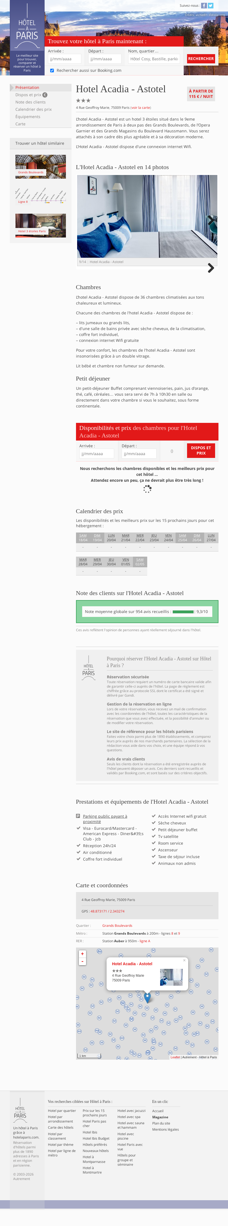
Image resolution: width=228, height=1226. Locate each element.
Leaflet (175, 1073)
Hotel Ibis (90, 1148)
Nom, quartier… (143, 51)
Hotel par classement (57, 1151)
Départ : (95, 51)
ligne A (145, 956)
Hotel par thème (60, 1160)
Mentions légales (165, 1145)
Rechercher (201, 58)
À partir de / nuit (201, 93)
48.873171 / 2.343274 (108, 927)
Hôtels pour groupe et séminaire (127, 1176)
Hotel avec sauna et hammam (131, 1141)
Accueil (157, 1126)
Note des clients (30, 102)
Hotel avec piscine (126, 1151)
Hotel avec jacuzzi (132, 1126)
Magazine (160, 1133)
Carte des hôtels (60, 1143)
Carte (20, 123)
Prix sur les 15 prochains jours (95, 1128)
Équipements (27, 116)
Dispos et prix (31, 95)
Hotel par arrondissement (60, 1134)
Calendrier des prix (33, 109)
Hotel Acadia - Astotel (132, 979)
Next (210, 225)
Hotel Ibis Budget (96, 1154)
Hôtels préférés (95, 1160)
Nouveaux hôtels (96, 1166)
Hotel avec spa (129, 1132)
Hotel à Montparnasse (94, 1175)
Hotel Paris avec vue (130, 1162)
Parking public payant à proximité (105, 835)
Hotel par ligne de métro (62, 1168)
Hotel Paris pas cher (94, 1139)
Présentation (27, 87)
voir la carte (141, 107)
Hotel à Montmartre (92, 1185)
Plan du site (161, 1139)
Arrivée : (56, 51)
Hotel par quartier (62, 1126)
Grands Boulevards (117, 941)
